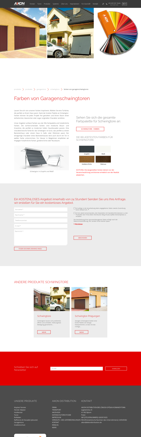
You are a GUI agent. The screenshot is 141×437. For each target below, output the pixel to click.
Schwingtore (54, 89)
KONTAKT (55, 422)
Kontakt (95, 4)
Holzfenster (18, 412)
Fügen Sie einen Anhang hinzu (30, 249)
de (124, 4)
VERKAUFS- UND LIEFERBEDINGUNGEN (66, 420)
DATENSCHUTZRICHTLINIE (61, 415)
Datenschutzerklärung (81, 221)
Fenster (32, 4)
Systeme (56, 4)
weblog (55, 425)
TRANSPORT (56, 410)
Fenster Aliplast (19, 410)
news (54, 427)
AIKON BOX (56, 412)
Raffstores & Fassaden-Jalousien (26, 420)
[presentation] (88, 230)
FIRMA (54, 407)
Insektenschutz (19, 425)
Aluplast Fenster (20, 407)
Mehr (44, 332)
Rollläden (17, 417)
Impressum (56, 417)
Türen (39, 4)
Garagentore (41, 89)
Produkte (47, 4)
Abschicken (82, 238)
